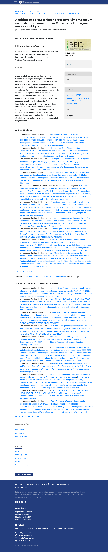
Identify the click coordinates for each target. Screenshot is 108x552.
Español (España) (21, 455)
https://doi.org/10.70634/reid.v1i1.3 (34, 46)
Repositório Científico (23, 512)
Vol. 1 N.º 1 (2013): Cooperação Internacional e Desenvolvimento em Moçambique (48, 13)
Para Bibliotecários (21, 437)
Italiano (17, 461)
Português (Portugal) (22, 465)
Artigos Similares (23, 130)
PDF (70, 64)
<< (16, 416)
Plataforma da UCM (23, 517)
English (17, 451)
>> (33, 271)
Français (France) (21, 458)
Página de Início (21, 11)
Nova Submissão (24, 475)
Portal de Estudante (23, 520)
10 (29, 271)
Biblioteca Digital (22, 514)
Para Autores (19, 433)
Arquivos (34, 11)
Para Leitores (19, 430)
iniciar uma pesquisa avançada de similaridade (47, 276)
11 (34, 416)
